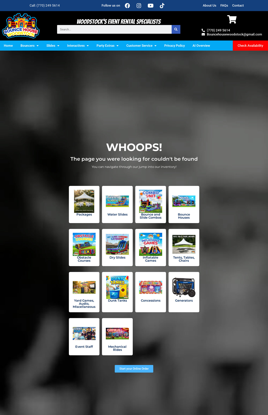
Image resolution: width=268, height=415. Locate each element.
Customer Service (141, 45)
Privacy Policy (174, 45)
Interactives (78, 45)
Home (8, 45)
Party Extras (108, 45)
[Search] (174, 29)
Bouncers (30, 45)
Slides (52, 45)
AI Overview (201, 45)
